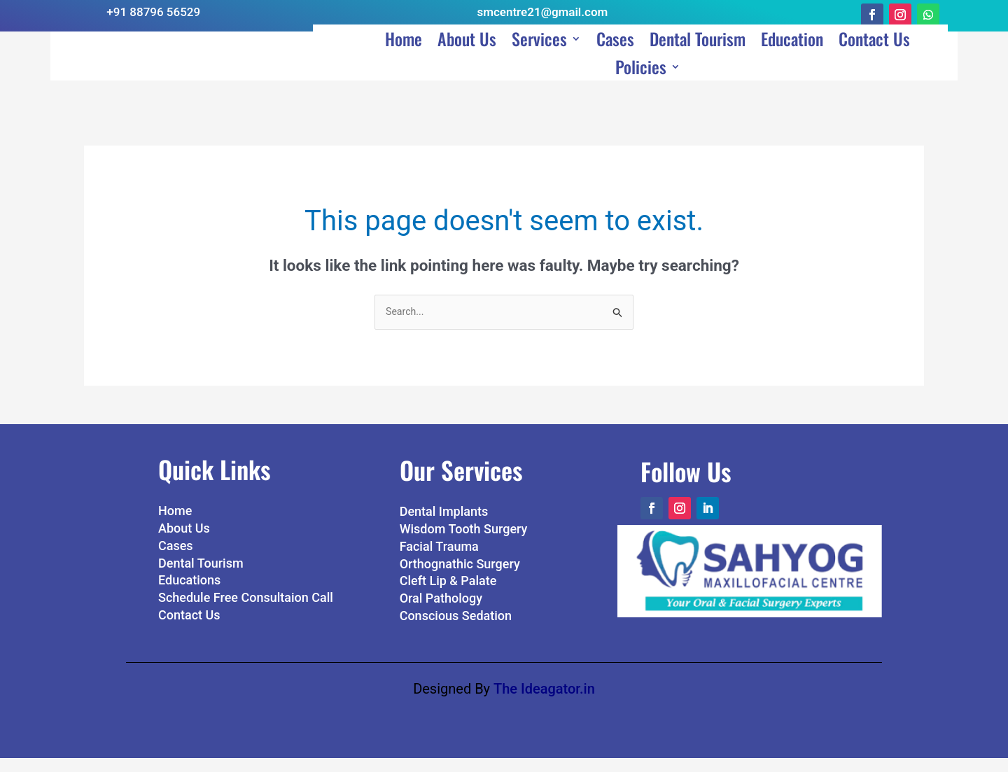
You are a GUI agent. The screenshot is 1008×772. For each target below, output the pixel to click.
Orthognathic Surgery (460, 577)
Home (403, 57)
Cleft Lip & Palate (448, 595)
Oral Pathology (441, 612)
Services (539, 57)
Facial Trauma (439, 560)
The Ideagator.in (544, 702)
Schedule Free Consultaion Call (245, 611)
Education (792, 57)
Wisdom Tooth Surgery (464, 542)
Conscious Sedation (456, 629)
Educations (189, 594)
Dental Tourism (698, 57)
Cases (615, 57)
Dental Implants (444, 526)
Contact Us (874, 57)
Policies (640, 85)
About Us (467, 57)
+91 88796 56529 (153, 12)
